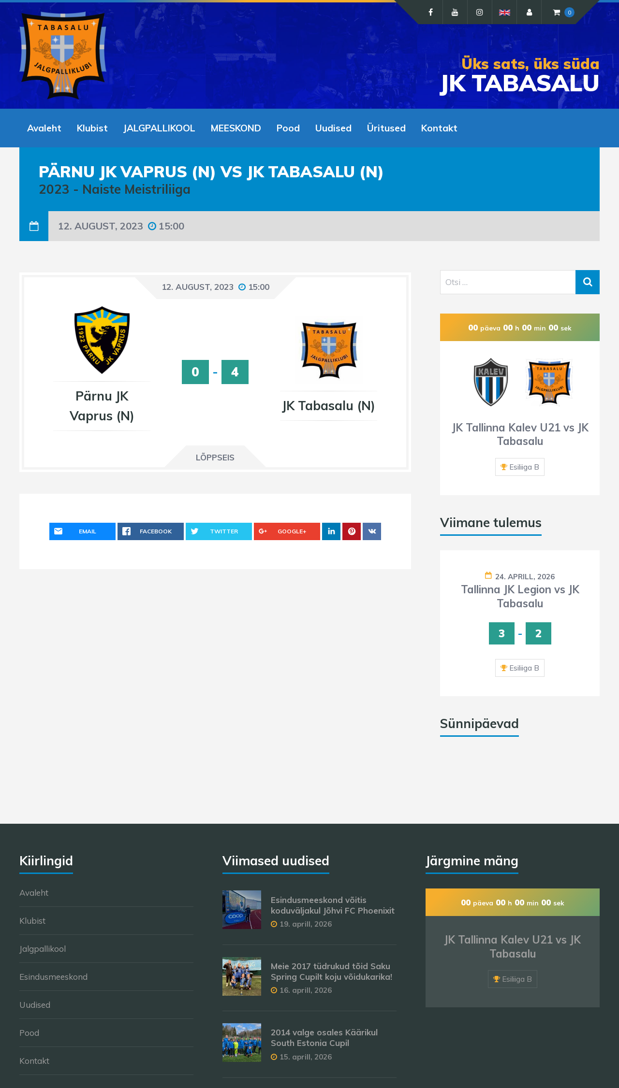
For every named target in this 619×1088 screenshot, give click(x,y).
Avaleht (44, 128)
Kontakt (439, 128)
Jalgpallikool (42, 949)
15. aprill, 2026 (306, 1056)
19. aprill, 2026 (306, 924)
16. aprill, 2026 (306, 990)
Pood (288, 128)
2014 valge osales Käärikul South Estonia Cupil (324, 1037)
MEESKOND (236, 128)
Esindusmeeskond (53, 977)
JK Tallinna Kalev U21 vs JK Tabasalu (520, 434)
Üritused (386, 128)
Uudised (333, 128)
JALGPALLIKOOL (159, 128)
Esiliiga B (524, 467)
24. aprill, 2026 (525, 576)
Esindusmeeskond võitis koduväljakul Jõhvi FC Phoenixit (333, 905)
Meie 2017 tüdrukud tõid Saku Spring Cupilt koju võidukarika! (331, 971)
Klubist (92, 128)
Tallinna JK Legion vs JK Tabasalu (520, 596)
